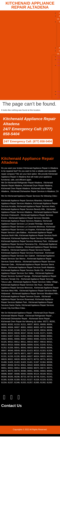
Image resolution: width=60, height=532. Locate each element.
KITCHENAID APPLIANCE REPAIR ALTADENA (29, 5)
